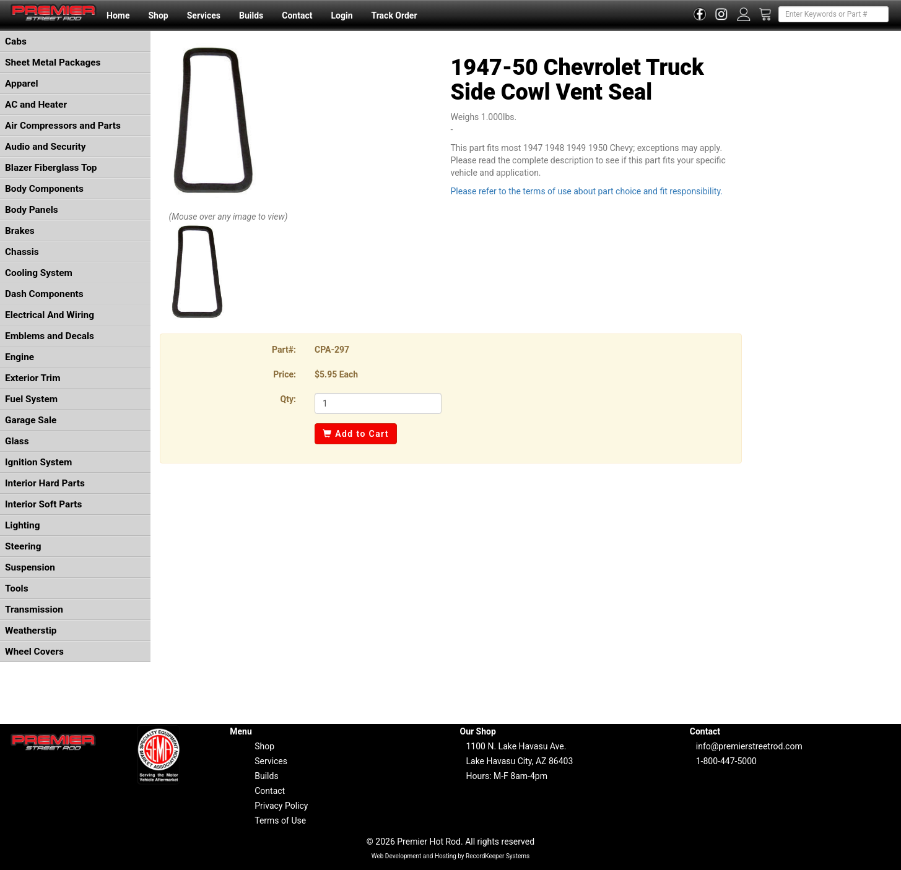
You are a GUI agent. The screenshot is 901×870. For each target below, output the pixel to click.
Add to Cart (356, 434)
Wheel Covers (34, 651)
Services (203, 15)
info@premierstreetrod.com (749, 746)
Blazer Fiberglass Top (51, 167)
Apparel (21, 83)
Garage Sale (30, 420)
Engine (19, 357)
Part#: (284, 350)
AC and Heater (36, 104)
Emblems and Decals (49, 336)
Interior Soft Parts (43, 504)
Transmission (34, 609)
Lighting (22, 525)
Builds (251, 15)
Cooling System (38, 272)
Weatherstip (30, 630)
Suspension (30, 567)
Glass (17, 441)
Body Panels (31, 209)
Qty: (288, 399)
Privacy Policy (281, 806)
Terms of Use (280, 820)
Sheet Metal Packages (52, 62)
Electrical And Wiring (49, 315)
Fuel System (31, 399)
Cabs (16, 41)
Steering (23, 546)
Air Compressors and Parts (63, 125)
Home (118, 15)
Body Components (44, 188)
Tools (16, 588)
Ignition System (38, 462)
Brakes (20, 230)
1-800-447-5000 (726, 761)
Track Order (394, 15)
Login (341, 15)
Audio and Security (45, 146)
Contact (297, 15)
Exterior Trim (33, 378)
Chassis (22, 251)
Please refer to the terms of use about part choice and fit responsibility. (587, 191)
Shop (158, 15)
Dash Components (44, 293)
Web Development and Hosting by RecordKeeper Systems (451, 856)
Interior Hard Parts (45, 483)
